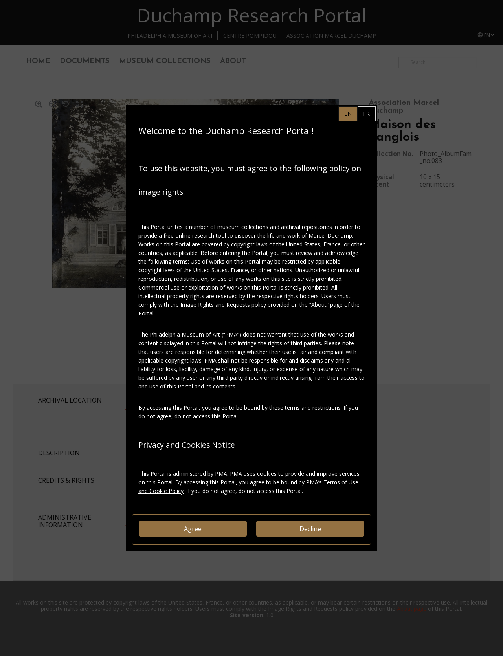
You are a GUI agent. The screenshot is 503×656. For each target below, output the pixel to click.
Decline (310, 528)
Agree (193, 528)
